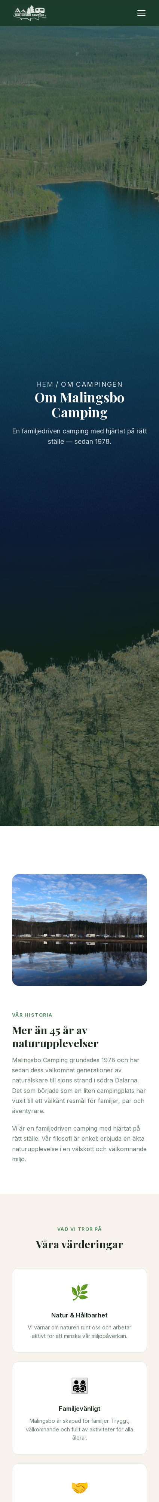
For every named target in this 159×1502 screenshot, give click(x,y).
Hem (44, 384)
